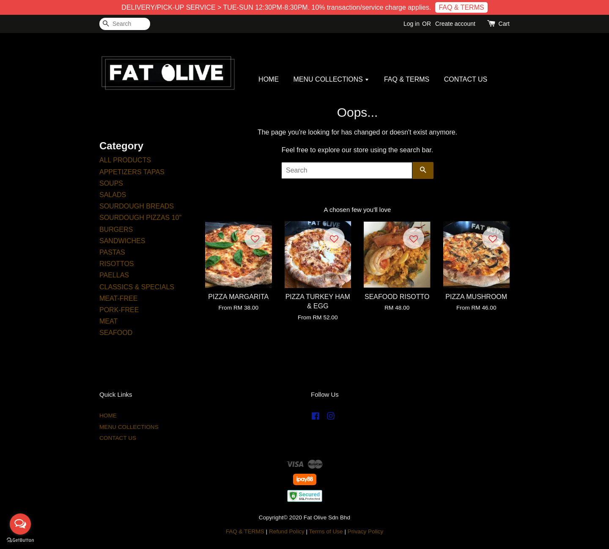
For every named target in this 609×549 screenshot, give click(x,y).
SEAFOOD (115, 332)
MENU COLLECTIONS (332, 79)
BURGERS (116, 229)
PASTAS (112, 252)
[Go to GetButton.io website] (20, 540)
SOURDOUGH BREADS (136, 206)
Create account (455, 23)
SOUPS (111, 183)
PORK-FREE (119, 309)
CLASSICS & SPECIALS (136, 287)
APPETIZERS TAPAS (132, 172)
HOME (268, 79)
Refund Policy (286, 531)
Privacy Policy (366, 531)
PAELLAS (114, 275)
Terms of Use (326, 531)
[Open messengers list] (20, 524)
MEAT (108, 321)
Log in (411, 23)
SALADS (112, 194)
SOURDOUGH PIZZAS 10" (140, 217)
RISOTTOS (116, 263)
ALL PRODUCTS (125, 160)
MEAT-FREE (118, 298)
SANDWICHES (122, 240)
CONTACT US (466, 79)
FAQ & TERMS (461, 7)
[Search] (124, 24)
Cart (504, 23)
